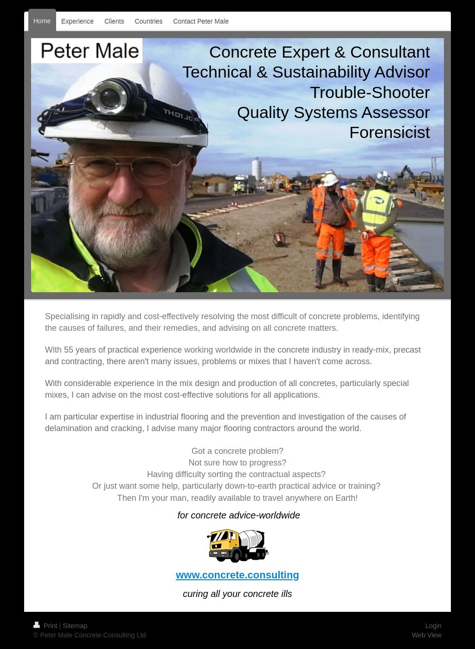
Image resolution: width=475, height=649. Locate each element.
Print (46, 625)
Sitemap (75, 625)
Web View (427, 635)
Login (433, 625)
